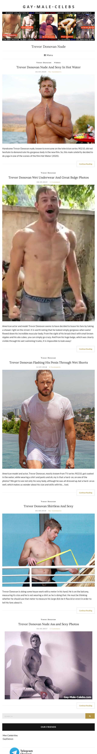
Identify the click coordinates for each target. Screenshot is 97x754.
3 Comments (55, 367)
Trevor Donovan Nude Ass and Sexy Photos (48, 624)
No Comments (54, 72)
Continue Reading (85, 164)
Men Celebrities (10, 735)
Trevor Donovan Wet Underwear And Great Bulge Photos (48, 177)
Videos (57, 62)
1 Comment (55, 182)
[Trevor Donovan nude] (48, 253)
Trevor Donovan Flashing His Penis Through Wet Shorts (48, 362)
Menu (48, 55)
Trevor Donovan (44, 62)
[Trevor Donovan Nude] (48, 665)
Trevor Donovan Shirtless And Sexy (48, 506)
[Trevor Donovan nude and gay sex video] (48, 109)
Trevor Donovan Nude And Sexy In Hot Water (48, 67)
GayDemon (8, 739)
